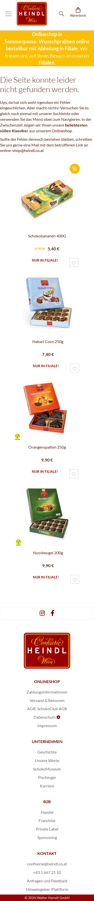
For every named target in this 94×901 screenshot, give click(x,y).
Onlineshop (62, 130)
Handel (47, 812)
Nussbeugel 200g (48, 552)
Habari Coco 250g (47, 341)
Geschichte (47, 752)
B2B (47, 801)
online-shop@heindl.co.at (22, 150)
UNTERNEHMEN (47, 741)
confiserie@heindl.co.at (47, 863)
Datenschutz (45, 717)
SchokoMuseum (47, 768)
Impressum (47, 725)
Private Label (47, 829)
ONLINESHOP (47, 681)
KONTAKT (47, 853)
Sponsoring (47, 837)
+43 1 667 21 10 (47, 872)
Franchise (47, 820)
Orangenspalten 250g (47, 447)
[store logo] (32, 13)
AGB (31, 708)
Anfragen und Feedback (47, 880)
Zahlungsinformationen (47, 692)
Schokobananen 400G (47, 235)
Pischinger (47, 777)
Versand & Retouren (47, 700)
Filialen (46, 63)
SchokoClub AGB (52, 708)
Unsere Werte (47, 760)
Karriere (47, 785)
